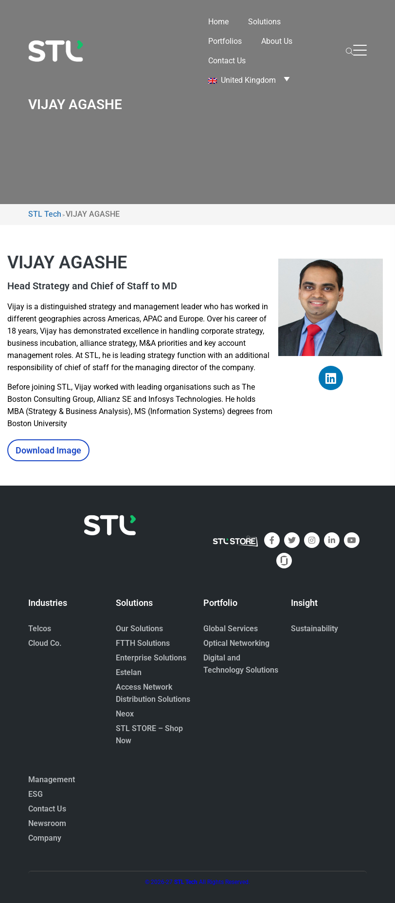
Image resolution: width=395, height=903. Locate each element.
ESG (35, 794)
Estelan (129, 672)
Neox (125, 713)
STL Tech (186, 882)
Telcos (39, 628)
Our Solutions (139, 628)
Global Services (230, 628)
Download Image (48, 450)
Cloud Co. (45, 643)
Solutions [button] (264, 21)
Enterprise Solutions (151, 657)
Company (44, 838)
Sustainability (314, 628)
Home (218, 21)
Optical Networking (236, 643)
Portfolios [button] (225, 41)
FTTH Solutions (143, 643)
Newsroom (47, 823)
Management (51, 779)
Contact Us (227, 60)
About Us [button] (276, 41)
